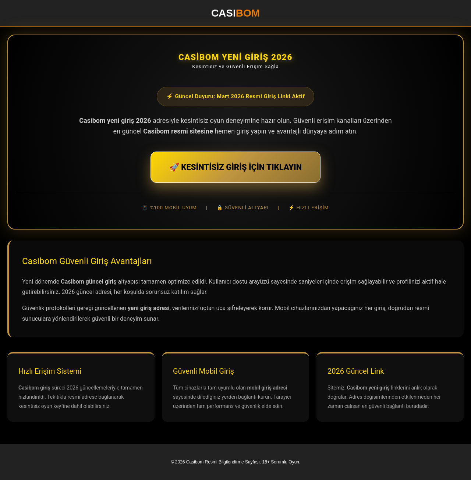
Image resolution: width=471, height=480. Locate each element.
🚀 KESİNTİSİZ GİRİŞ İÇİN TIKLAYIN (235, 167)
